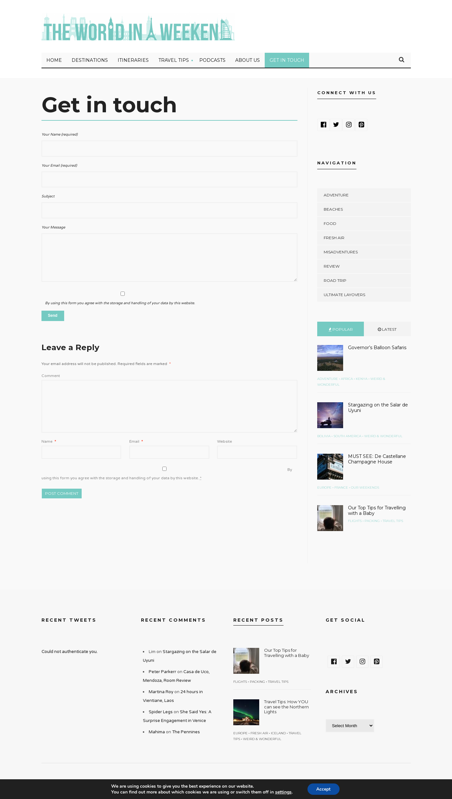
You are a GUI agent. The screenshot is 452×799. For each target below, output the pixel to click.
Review (332, 267)
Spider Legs (161, 713)
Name (48, 442)
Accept (323, 789)
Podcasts (212, 61)
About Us (247, 61)
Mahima (157, 733)
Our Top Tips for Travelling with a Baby (377, 511)
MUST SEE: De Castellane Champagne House (377, 460)
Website (224, 442)
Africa (347, 380)
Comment (50, 376)
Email (136, 442)
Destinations (90, 61)
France (341, 488)
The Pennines (186, 733)
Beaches (333, 210)
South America (347, 437)
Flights (355, 522)
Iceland (278, 734)
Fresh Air (334, 238)
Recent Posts (258, 621)
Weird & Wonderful (383, 437)
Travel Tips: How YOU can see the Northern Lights (286, 707)
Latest (387, 330)
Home (54, 61)
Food (330, 224)
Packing (372, 522)
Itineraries (133, 61)
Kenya (361, 380)
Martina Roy (161, 692)
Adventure (336, 196)
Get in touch (287, 61)
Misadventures (341, 252)
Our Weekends (365, 488)
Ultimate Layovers (344, 295)
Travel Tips (173, 61)
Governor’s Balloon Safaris (377, 348)
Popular (341, 330)
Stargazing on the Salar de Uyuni (378, 408)
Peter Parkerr (162, 672)
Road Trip (335, 281)
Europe (324, 488)
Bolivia (323, 437)
